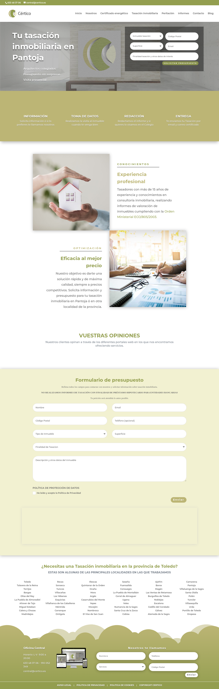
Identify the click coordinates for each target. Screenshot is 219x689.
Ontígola (60, 614)
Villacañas (60, 592)
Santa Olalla (191, 592)
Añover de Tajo (27, 603)
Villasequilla (191, 603)
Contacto (198, 13)
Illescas (93, 582)
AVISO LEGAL (64, 685)
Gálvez (158, 610)
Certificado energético (114, 13)
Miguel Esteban (27, 607)
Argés (93, 596)
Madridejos (27, 614)
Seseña (126, 582)
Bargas (27, 592)
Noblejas (158, 599)
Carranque (60, 610)
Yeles (126, 603)
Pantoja (192, 585)
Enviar (178, 499)
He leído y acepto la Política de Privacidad (57, 493)
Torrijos (27, 589)
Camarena (191, 582)
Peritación (168, 13)
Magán (159, 589)
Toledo (27, 582)
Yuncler (192, 599)
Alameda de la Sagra (159, 614)
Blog (211, 13)
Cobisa (125, 614)
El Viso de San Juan (93, 614)
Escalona (158, 603)
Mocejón (93, 607)
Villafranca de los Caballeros (60, 603)
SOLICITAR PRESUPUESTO (178, 63)
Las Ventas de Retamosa (159, 592)
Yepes (93, 603)
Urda (191, 607)
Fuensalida (126, 585)
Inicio (78, 13)
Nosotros (91, 13)
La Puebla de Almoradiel (27, 599)
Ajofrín (158, 582)
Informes (183, 13)
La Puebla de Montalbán (126, 592)
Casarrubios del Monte (93, 599)
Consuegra (126, 589)
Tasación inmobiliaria (145, 13)
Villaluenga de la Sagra (192, 589)
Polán (192, 596)
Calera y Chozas (27, 610)
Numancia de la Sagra (125, 607)
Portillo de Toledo (191, 610)
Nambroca (93, 610)
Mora (93, 592)
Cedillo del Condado (158, 607)
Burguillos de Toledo (159, 596)
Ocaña (93, 589)
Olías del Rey (27, 596)
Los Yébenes (60, 596)
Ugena (126, 599)
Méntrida (60, 607)
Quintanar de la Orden (93, 585)
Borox (159, 585)
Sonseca (60, 585)
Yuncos (60, 589)
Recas (60, 582)
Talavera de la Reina (27, 585)
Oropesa (191, 614)
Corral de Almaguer (126, 596)
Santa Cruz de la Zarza (126, 610)
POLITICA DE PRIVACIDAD (90, 685)
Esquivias (60, 599)
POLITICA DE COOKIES (122, 685)
